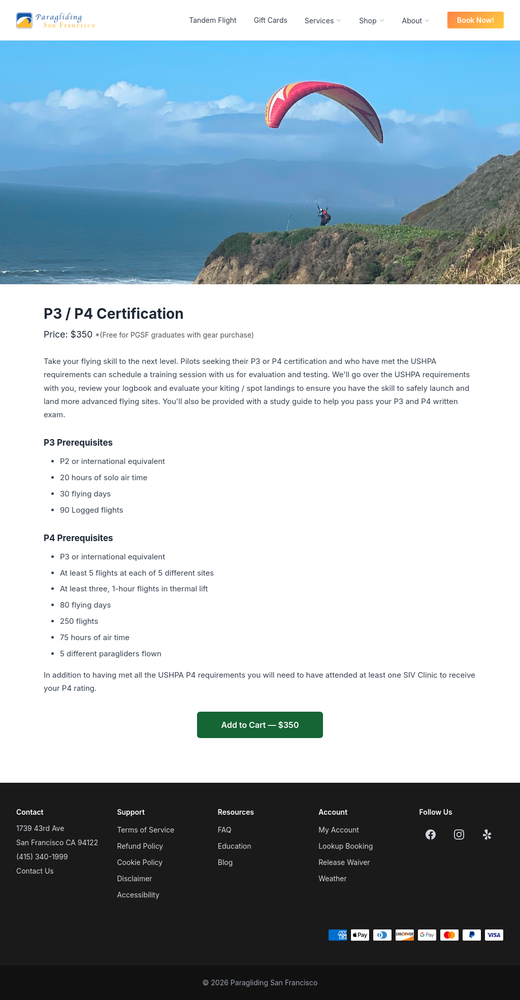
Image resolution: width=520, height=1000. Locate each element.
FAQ (225, 829)
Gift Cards (270, 20)
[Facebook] (430, 834)
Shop (371, 20)
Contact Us (35, 870)
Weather (332, 878)
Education (234, 846)
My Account (338, 829)
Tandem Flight (213, 20)
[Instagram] (459, 834)
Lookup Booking (345, 846)
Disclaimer (134, 878)
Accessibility (138, 894)
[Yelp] (487, 834)
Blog (225, 862)
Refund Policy (140, 846)
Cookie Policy (139, 862)
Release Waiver (344, 862)
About (416, 20)
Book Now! (475, 20)
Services (323, 20)
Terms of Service (145, 829)
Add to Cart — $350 (260, 725)
